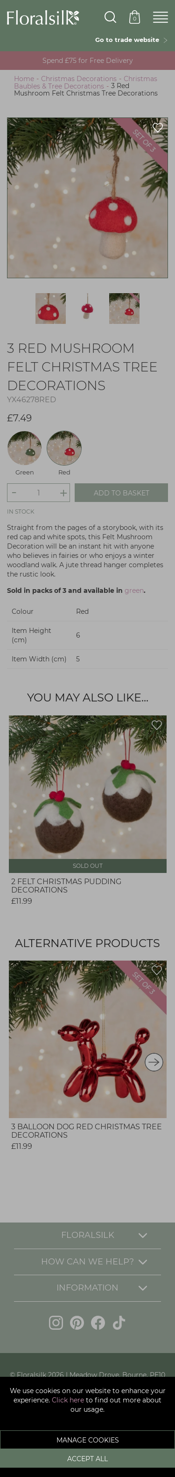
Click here (68, 1400)
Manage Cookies (87, 1440)
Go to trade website (131, 39)
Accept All (87, 1459)
